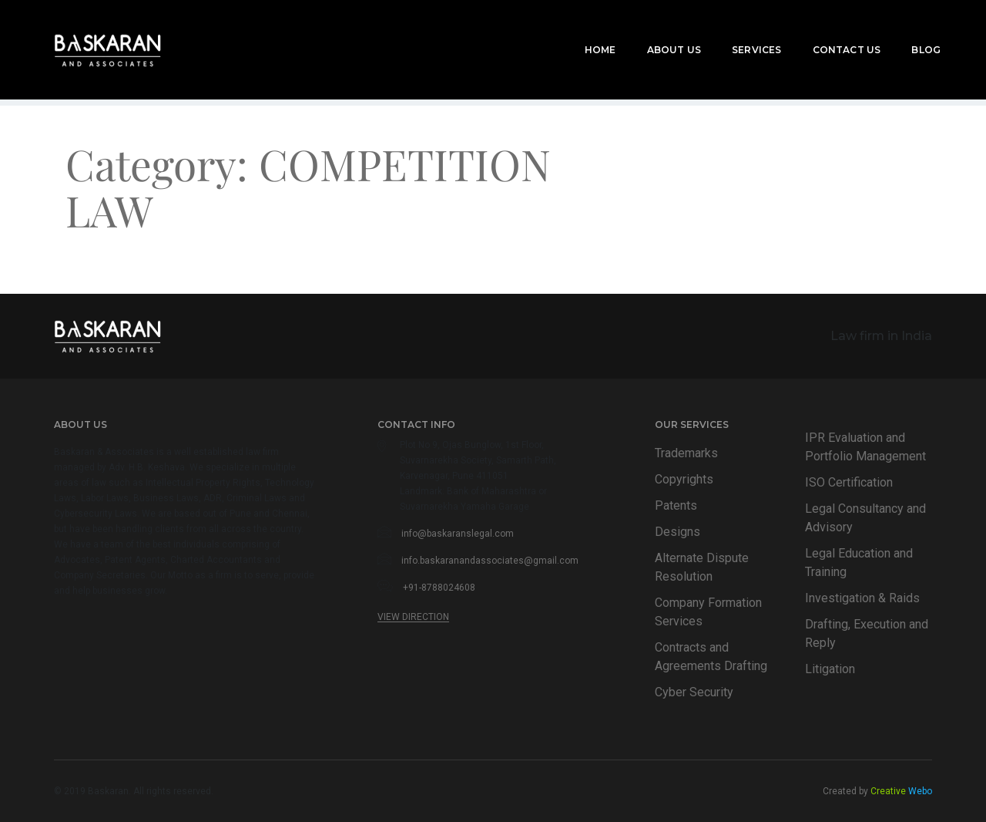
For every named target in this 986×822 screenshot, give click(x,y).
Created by (877, 791)
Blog (906, 32)
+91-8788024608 (439, 587)
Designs (677, 531)
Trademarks (686, 453)
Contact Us (826, 32)
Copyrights (684, 479)
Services (736, 32)
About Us (654, 32)
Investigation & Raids (862, 598)
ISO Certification (849, 482)
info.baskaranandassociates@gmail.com (490, 560)
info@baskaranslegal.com (457, 533)
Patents (676, 505)
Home (580, 32)
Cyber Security (694, 692)
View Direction (413, 616)
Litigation (830, 669)
